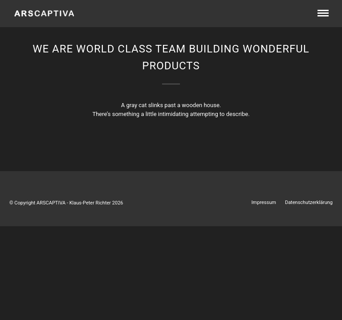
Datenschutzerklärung (309, 202)
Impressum (264, 202)
